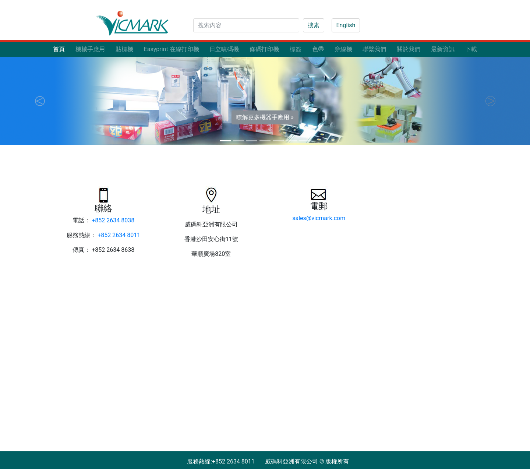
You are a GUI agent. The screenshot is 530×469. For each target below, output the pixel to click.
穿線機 (343, 49)
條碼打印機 (264, 49)
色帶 (318, 49)
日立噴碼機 (224, 49)
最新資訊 (443, 49)
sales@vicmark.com (318, 218)
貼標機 (124, 49)
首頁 (59, 49)
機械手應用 (90, 49)
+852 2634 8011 (119, 235)
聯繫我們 (374, 49)
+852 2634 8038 (113, 220)
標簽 (295, 49)
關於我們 (408, 49)
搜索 (313, 25)
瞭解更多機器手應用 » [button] (264, 117)
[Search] (246, 25)
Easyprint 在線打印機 (171, 49)
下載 (471, 49)
